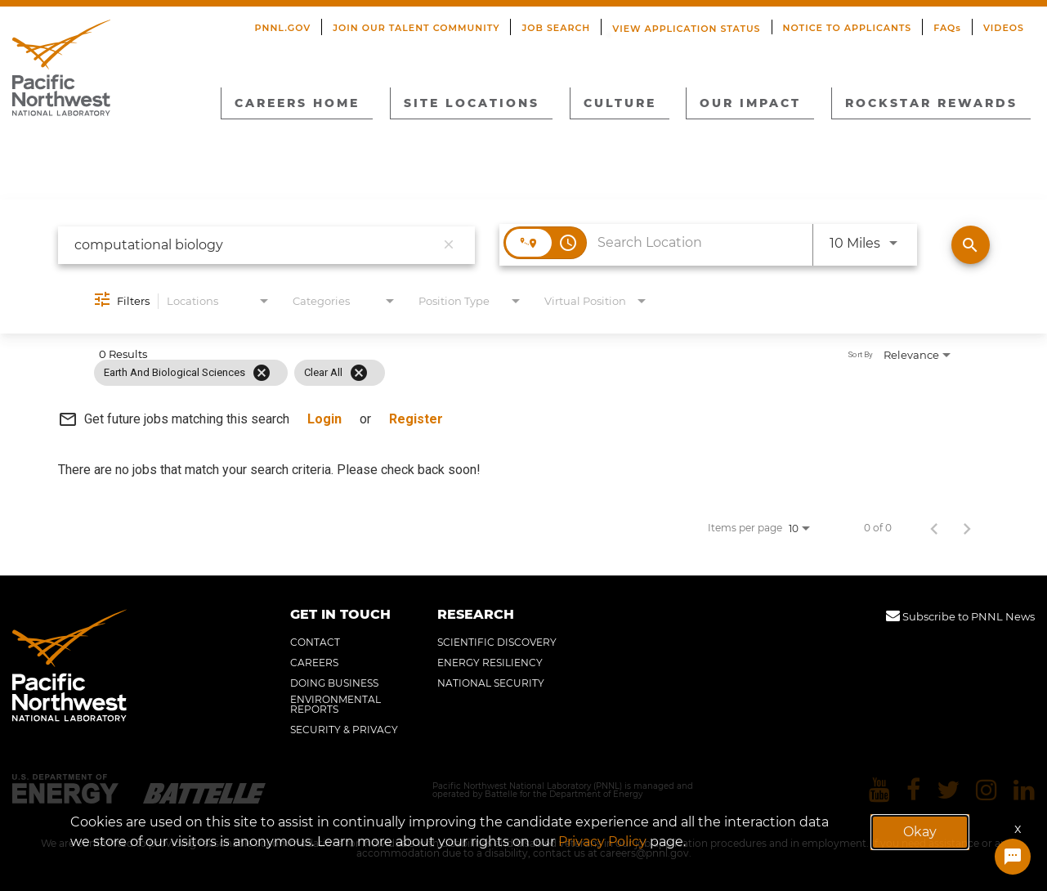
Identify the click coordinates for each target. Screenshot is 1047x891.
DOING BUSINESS (334, 683)
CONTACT (315, 642)
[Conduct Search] (970, 245)
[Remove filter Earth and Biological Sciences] (261, 372)
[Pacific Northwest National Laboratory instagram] (986, 790)
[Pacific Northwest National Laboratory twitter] (948, 790)
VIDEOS (1003, 28)
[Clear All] (358, 372)
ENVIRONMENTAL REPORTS (335, 704)
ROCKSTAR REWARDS (931, 103)
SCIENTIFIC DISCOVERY (497, 642)
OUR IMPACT (750, 103)
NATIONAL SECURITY (490, 683)
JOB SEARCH (555, 28)
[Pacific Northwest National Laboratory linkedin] (1024, 790)
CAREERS (314, 663)
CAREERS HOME (297, 103)
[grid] (489, 372)
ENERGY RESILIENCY (490, 663)
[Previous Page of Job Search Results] (934, 528)
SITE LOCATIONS (471, 103)
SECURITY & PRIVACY (344, 730)
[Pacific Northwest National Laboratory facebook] (913, 790)
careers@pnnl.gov (644, 853)
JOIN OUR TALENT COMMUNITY (416, 28)
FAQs (947, 28)
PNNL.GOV (283, 28)
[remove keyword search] (449, 245)
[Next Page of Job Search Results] (967, 528)
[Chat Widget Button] (1013, 857)
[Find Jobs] (970, 245)
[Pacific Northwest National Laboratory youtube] (879, 790)
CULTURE (620, 103)
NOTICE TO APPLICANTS (847, 28)
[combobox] (255, 245)
